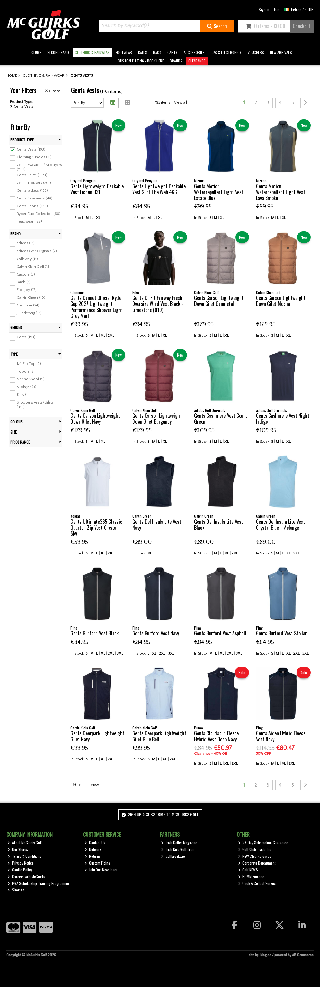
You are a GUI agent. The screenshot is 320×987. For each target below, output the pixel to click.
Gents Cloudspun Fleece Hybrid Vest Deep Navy (216, 736)
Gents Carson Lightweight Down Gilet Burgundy (157, 418)
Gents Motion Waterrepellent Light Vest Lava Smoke (280, 192)
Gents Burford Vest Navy (155, 633)
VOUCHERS (256, 52)
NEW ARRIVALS (281, 52)
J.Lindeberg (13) (29, 313)
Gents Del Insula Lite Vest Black (218, 524)
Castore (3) (26, 274)
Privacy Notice (20, 862)
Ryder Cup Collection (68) (38, 214)
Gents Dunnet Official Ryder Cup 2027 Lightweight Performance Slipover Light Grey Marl (96, 306)
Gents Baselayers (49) (34, 198)
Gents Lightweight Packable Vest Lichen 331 (97, 189)
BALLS (142, 52)
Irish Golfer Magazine (179, 842)
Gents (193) (26, 337)
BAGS (157, 52)
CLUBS (36, 52)
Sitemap (15, 889)
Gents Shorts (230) (32, 206)
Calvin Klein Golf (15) (34, 267)
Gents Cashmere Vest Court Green (220, 418)
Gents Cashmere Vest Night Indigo (282, 418)
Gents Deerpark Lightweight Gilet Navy (97, 736)
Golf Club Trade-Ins (254, 849)
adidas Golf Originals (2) (37, 251)
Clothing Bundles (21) (34, 157)
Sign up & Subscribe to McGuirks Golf (160, 814)
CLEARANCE (196, 60)
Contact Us (94, 842)
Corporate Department (257, 862)
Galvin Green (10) (31, 298)
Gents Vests (22, 107)
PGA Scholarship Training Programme (38, 883)
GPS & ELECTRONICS (226, 52)
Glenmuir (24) (28, 305)
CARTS (172, 52)
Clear (53, 91)
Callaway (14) (27, 259)
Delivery (92, 849)
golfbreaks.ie (173, 856)
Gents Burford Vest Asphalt (220, 633)
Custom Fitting (97, 862)
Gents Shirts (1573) (32, 175)
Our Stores (17, 849)
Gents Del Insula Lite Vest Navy (156, 524)
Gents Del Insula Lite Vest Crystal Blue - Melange (280, 524)
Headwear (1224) (30, 222)
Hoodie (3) (26, 372)
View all (180, 102)
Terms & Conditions (24, 856)
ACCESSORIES (194, 52)
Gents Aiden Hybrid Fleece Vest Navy (280, 736)
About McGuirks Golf (24, 842)
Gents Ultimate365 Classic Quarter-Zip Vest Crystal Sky (96, 527)
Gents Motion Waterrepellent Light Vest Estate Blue (218, 192)
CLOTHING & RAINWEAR (92, 52)
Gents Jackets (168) (32, 191)
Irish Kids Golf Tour (177, 849)
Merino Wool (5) (31, 379)
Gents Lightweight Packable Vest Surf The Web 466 (159, 189)
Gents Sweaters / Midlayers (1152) (39, 167)
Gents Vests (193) (31, 149)
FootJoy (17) (26, 290)
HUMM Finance (251, 876)
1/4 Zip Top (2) (29, 364)
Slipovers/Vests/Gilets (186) (35, 404)
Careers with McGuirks (26, 876)
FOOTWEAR (124, 52)
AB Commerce (303, 954)
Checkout (301, 26)
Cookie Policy (19, 869)
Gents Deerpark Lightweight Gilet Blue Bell (159, 736)
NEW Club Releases (254, 856)
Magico (265, 954)
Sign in (264, 9)
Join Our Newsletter (100, 869)
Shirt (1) (23, 395)
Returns (92, 856)
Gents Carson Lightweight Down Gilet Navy (95, 418)
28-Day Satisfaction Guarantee (263, 842)
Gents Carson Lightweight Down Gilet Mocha (280, 300)
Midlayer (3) (26, 387)
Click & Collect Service (257, 883)
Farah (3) (24, 282)
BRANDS (176, 60)
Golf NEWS (248, 869)
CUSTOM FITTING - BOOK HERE (141, 60)
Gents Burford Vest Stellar (281, 633)
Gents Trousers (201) (34, 183)
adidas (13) (26, 243)
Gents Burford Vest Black (94, 633)
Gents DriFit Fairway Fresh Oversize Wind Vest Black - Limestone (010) (157, 303)
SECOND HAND (58, 52)
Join (276, 9)
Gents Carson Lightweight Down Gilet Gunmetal (219, 300)
